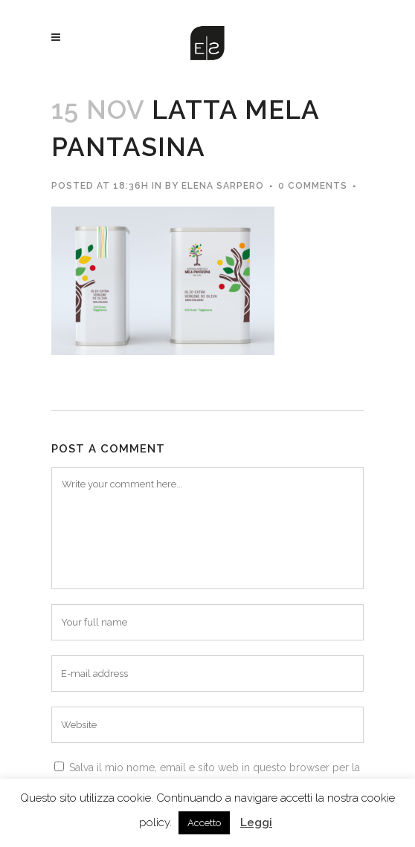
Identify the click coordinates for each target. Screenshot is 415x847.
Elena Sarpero (222, 186)
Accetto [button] (204, 822)
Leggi (256, 822)
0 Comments (312, 186)
